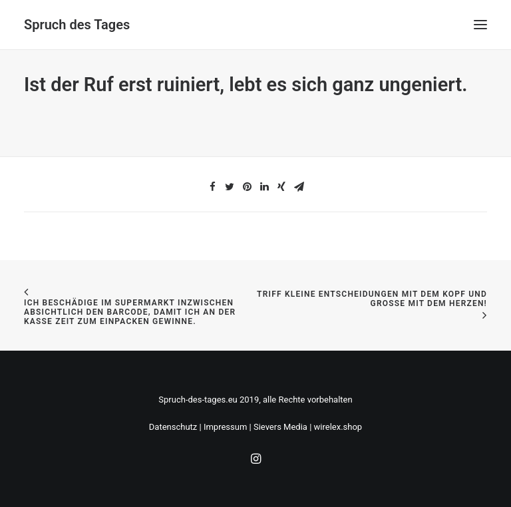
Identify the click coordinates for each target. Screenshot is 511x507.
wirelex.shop (338, 427)
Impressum (225, 427)
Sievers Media (280, 427)
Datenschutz (173, 427)
